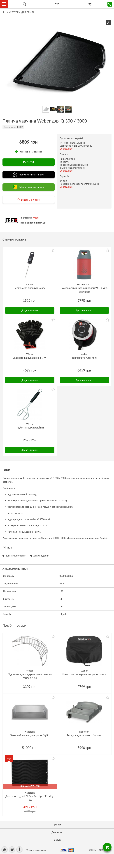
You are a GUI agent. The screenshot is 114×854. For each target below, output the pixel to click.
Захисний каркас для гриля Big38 (29, 735)
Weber (36, 217)
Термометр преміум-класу (29, 288)
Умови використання (36, 850)
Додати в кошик (29, 310)
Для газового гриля (16, 555)
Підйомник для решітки (30, 427)
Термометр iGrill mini (84, 357)
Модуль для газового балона (84, 735)
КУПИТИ (28, 162)
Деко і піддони (41, 555)
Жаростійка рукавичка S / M (29, 357)
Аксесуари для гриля (21, 12)
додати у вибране (30, 199)
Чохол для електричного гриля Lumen (84, 674)
